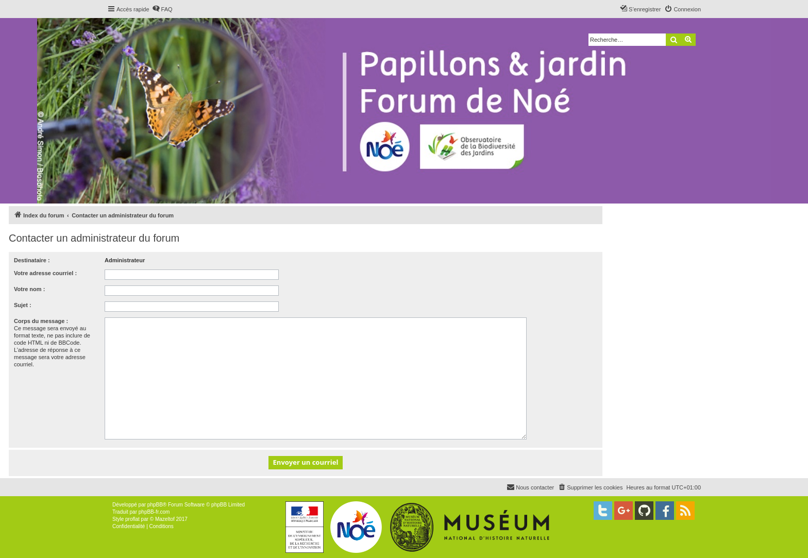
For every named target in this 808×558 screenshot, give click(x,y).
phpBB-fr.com (154, 512)
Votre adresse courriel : (45, 273)
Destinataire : (32, 260)
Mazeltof (165, 519)
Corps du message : (41, 321)
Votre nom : (29, 289)
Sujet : (22, 305)
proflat (132, 519)
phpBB (155, 505)
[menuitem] (162, 9)
